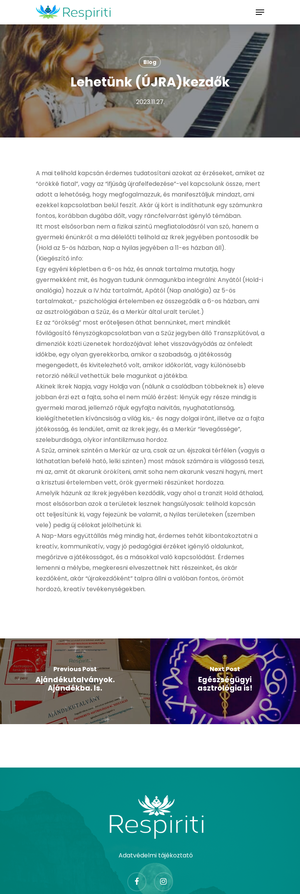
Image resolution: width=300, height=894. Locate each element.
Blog (149, 62)
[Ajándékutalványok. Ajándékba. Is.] (75, 681)
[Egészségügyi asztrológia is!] (225, 681)
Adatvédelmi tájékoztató (156, 855)
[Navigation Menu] (260, 12)
